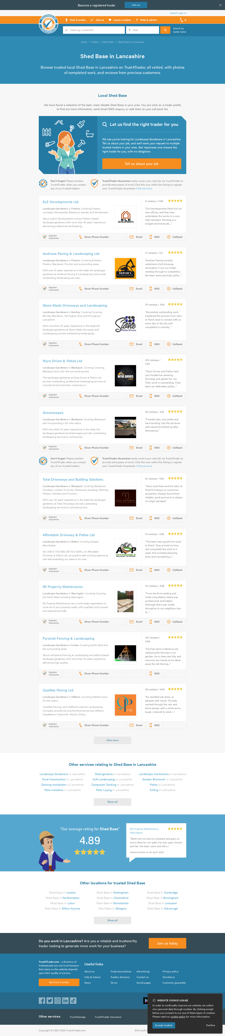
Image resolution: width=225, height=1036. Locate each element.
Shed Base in (62, 892)
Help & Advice (92, 977)
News (87, 982)
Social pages (144, 982)
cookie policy (178, 1016)
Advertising (143, 971)
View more (112, 740)
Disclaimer (169, 977)
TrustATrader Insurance (108, 1017)
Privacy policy (170, 971)
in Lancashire (62, 774)
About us (89, 971)
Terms (113, 982)
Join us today (167, 943)
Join (136, 5)
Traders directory (120, 977)
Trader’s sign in (178, 13)
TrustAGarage (77, 1017)
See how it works (59, 982)
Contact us (143, 977)
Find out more (144, 188)
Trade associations (121, 971)
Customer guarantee (174, 982)
